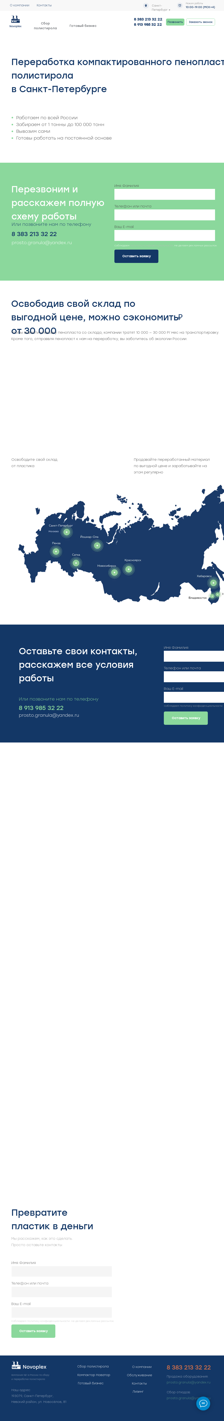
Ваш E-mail (124, 227)
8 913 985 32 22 (148, 24)
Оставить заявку (136, 256)
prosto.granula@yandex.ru (188, 1382)
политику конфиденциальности (151, 245)
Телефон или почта (132, 206)
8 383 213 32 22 (148, 19)
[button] (200, 22)
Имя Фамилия (126, 186)
